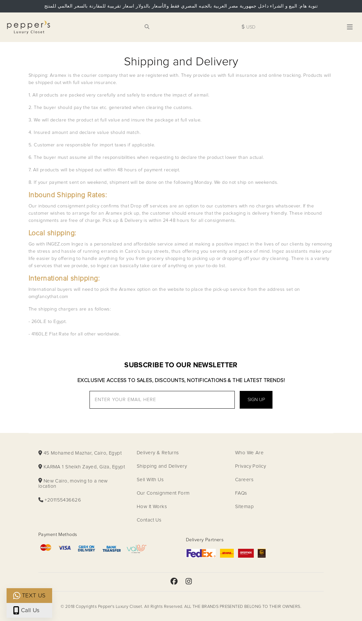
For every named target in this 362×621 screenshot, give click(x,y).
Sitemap (244, 506)
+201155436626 (59, 500)
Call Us (26, 610)
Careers (244, 479)
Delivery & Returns (158, 452)
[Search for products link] (146, 27)
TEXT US (29, 595)
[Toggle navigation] (350, 27)
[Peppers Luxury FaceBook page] (174, 582)
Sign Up (256, 399)
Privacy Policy (250, 466)
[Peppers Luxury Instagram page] (189, 582)
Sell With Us (150, 479)
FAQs (241, 493)
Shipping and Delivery (162, 466)
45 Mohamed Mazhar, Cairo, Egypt (80, 453)
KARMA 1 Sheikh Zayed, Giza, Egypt (81, 466)
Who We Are (249, 452)
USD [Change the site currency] (249, 27)
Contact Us (149, 520)
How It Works (152, 506)
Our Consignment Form (163, 493)
